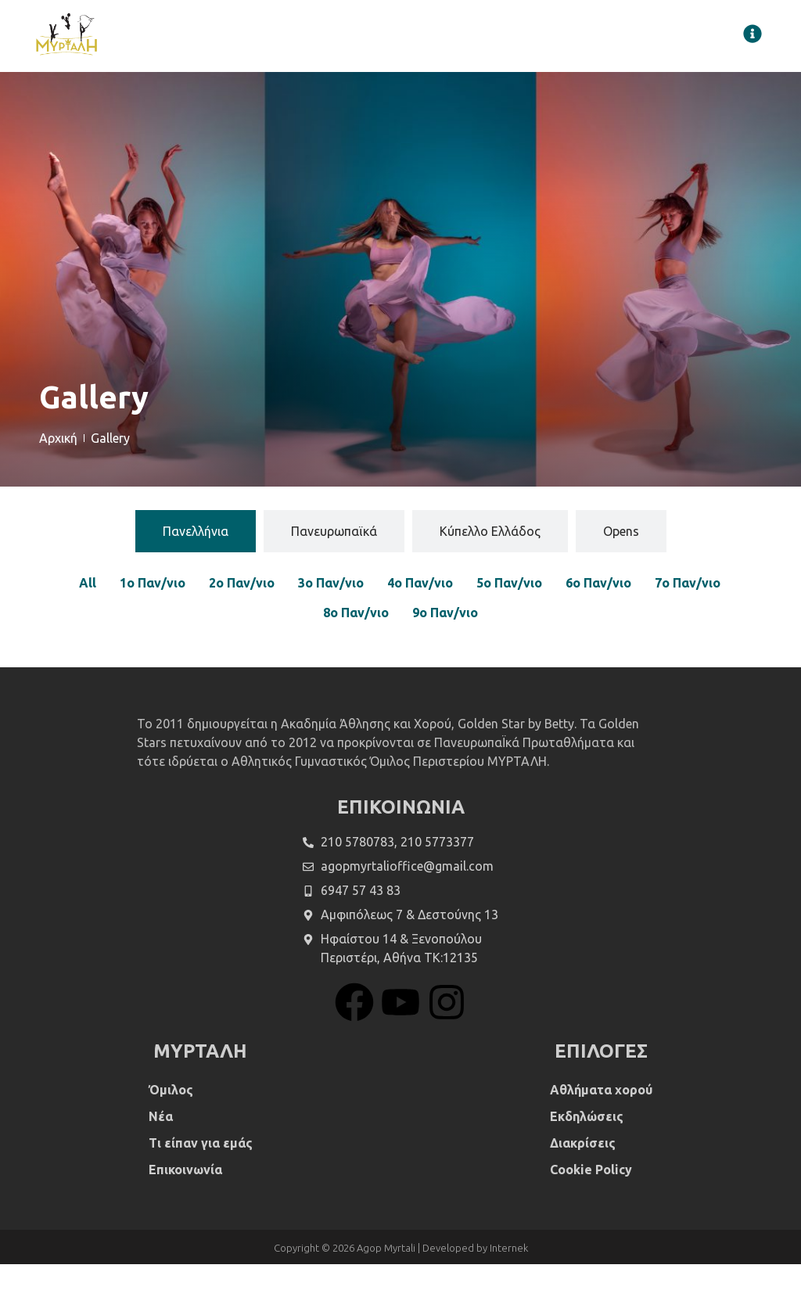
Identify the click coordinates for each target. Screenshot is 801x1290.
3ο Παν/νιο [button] (331, 609)
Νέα (161, 1142)
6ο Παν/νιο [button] (598, 609)
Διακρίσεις (583, 1169)
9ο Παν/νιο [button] (445, 639)
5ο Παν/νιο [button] (509, 609)
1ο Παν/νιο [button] (152, 609)
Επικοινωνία (185, 1195)
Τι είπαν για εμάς (201, 1169)
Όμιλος (171, 1116)
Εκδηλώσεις (586, 1142)
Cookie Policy (591, 1195)
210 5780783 (357, 868)
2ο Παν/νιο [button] (242, 609)
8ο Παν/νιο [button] (356, 639)
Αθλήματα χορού (601, 1116)
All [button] (87, 609)
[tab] (195, 558)
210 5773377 (437, 868)
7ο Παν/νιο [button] (687, 609)
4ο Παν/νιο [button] (420, 609)
